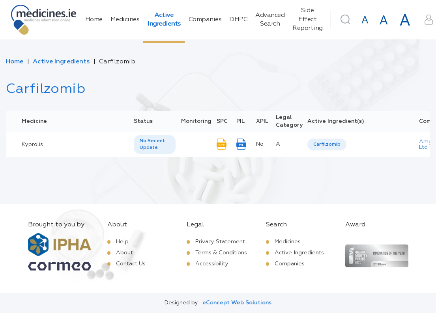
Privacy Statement (220, 241)
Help (122, 241)
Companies (205, 20)
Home (94, 20)
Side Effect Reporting (307, 19)
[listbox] (155, 144)
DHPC (238, 20)
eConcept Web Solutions (236, 303)
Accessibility (211, 264)
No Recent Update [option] (152, 144)
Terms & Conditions (221, 253)
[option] (326, 145)
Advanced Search (269, 19)
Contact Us (131, 264)
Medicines (125, 20)
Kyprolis (32, 144)
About (124, 253)
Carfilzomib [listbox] (327, 144)
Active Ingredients (164, 19)
